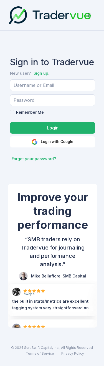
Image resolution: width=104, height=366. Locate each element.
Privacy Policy (72, 353)
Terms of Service (40, 353)
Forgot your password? (34, 158)
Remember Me (30, 112)
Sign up (41, 73)
